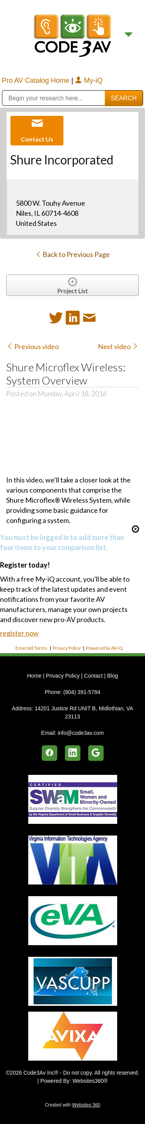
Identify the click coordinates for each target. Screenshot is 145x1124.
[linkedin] (72, 753)
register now (19, 633)
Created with (72, 1105)
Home (35, 676)
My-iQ (88, 80)
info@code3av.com (81, 733)
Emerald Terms (31, 648)
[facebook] (49, 753)
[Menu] (128, 35)
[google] (96, 753)
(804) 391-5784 (82, 692)
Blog (112, 676)
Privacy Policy (67, 648)
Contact (93, 676)
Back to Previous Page (72, 254)
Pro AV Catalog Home (37, 80)
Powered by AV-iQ (104, 648)
